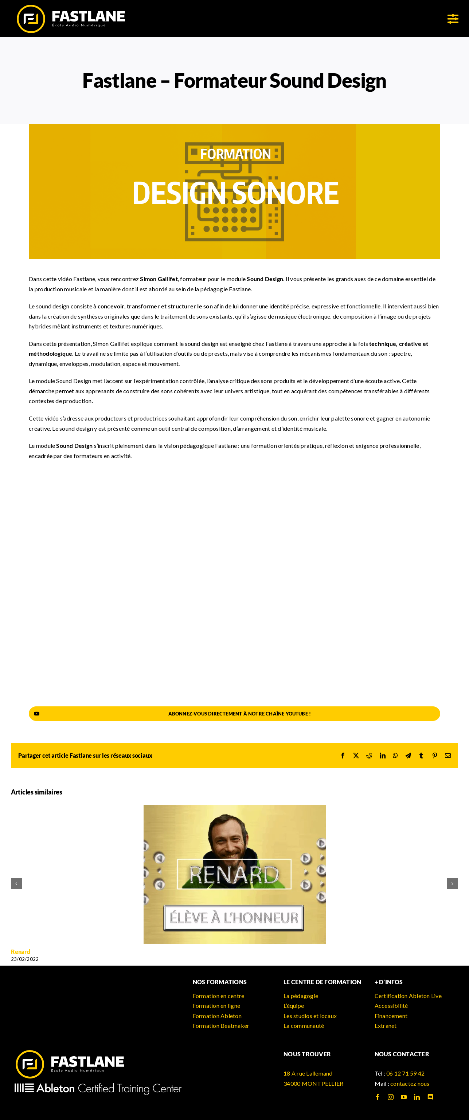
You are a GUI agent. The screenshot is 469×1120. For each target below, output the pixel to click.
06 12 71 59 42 (405, 1073)
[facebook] (377, 1097)
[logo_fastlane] (70, 6)
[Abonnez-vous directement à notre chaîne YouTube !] (234, 713)
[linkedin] (417, 1097)
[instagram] (391, 1097)
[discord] (430, 1097)
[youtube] (404, 1097)
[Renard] (235, 808)
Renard (20, 951)
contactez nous (409, 1083)
